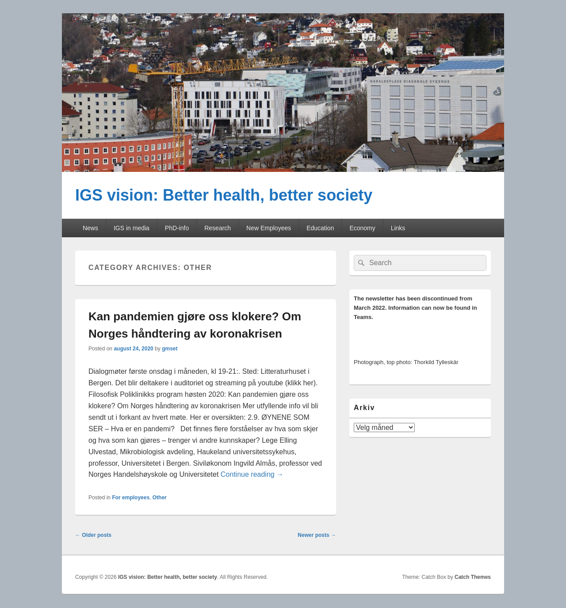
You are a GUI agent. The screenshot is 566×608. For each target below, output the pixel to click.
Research (217, 228)
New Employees (268, 228)
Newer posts (317, 535)
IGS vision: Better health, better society (223, 195)
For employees (130, 497)
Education (320, 228)
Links (398, 228)
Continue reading (252, 474)
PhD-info (177, 228)
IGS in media (131, 228)
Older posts (93, 535)
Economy (362, 228)
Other (160, 497)
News (90, 228)
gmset (169, 349)
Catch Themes (473, 577)
